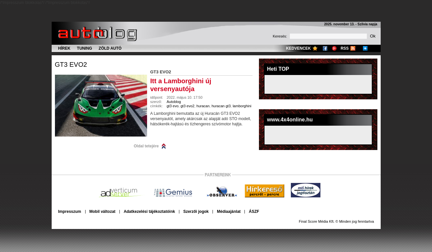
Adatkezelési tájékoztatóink (149, 211)
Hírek (64, 48)
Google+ (334, 48)
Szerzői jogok (196, 211)
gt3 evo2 (71, 64)
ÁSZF (254, 211)
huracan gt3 (221, 106)
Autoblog (174, 102)
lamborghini (242, 106)
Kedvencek (298, 48)
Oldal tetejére (146, 146)
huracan (203, 106)
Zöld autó (110, 48)
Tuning (84, 48)
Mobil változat (102, 211)
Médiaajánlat (229, 211)
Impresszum (69, 211)
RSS (345, 48)
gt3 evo (173, 106)
